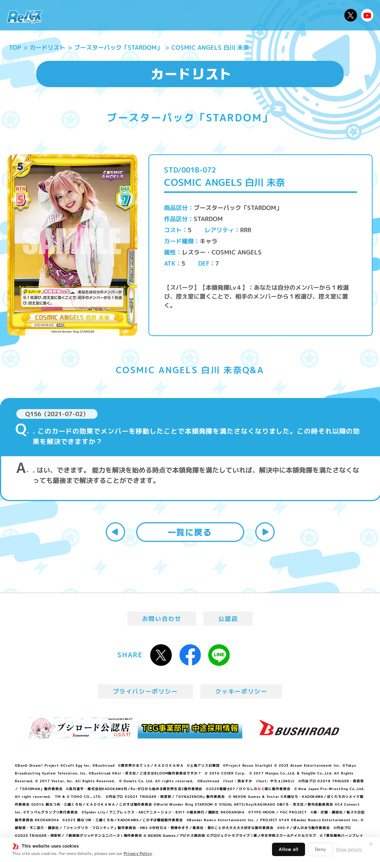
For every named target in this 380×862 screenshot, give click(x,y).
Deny (320, 849)
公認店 (228, 619)
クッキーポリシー (241, 691)
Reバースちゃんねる (367, 15)
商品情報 (196, 15)
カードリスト (233, 15)
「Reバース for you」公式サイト (24, 17)
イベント (166, 15)
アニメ (139, 15)
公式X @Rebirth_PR (350, 15)
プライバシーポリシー (145, 691)
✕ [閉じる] (371, 844)
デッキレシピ (321, 15)
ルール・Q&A (277, 15)
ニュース (65, 15)
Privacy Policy (137, 853)
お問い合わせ (161, 619)
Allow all (288, 849)
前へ (115, 532)
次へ (265, 532)
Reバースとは (103, 15)
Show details (349, 849)
